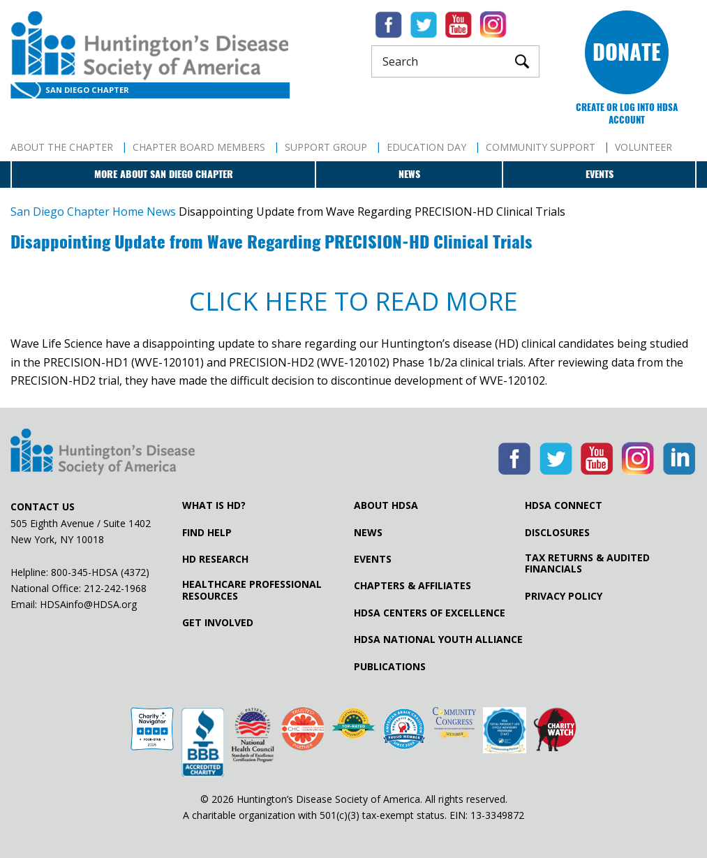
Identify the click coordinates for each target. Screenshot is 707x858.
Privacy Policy (563, 596)
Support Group (326, 147)
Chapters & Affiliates (412, 585)
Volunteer (643, 147)
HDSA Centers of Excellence (429, 613)
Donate (627, 52)
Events (599, 174)
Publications (390, 666)
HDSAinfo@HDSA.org (88, 604)
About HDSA (386, 505)
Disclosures (557, 532)
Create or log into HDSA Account (627, 113)
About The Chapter (61, 147)
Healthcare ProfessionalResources (252, 590)
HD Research (215, 559)
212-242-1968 (115, 588)
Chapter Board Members (199, 147)
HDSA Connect (563, 505)
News (409, 174)
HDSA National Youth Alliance (438, 639)
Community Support (540, 147)
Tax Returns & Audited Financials (587, 563)
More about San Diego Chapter (163, 174)
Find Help (207, 532)
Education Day (426, 147)
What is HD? (214, 505)
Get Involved (217, 622)
